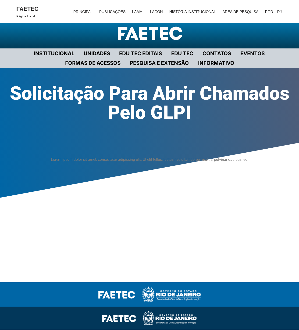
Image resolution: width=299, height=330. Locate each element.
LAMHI (136, 12)
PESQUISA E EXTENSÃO (159, 63)
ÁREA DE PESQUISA (240, 12)
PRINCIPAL (81, 12)
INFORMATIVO (216, 63)
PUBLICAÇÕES (111, 12)
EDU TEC (182, 53)
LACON (155, 12)
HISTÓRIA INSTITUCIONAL (191, 12)
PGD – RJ (273, 12)
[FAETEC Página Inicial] (27, 11)
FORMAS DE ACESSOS (93, 63)
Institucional (55, 53)
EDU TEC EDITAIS (140, 53)
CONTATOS (215, 53)
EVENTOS (250, 53)
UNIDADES (97, 53)
